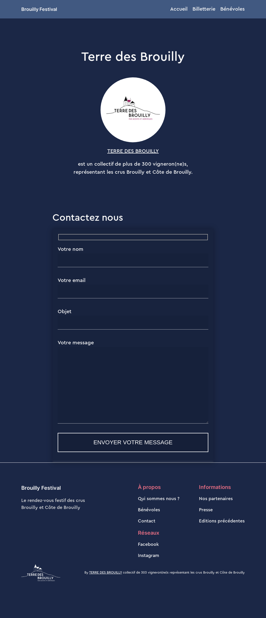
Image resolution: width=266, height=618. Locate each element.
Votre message (133, 389)
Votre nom (133, 257)
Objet (133, 319)
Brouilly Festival (39, 9)
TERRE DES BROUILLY (133, 151)
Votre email (133, 288)
